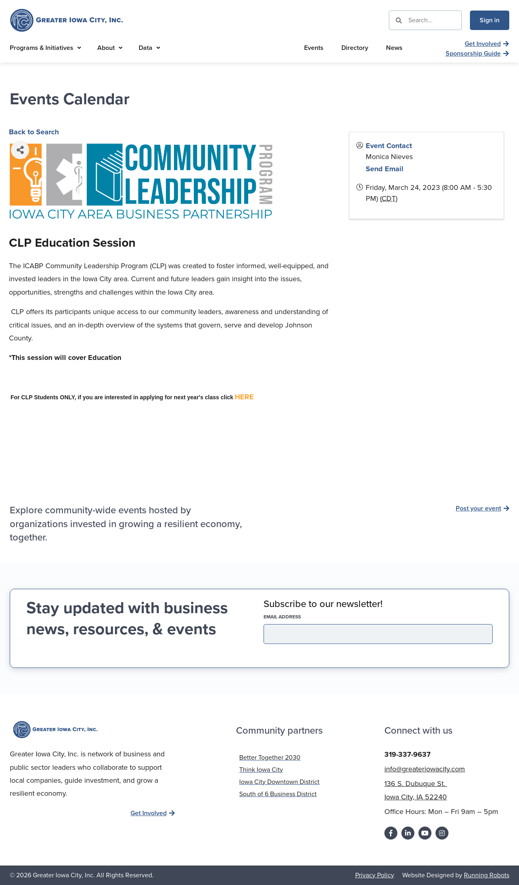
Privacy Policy (374, 874)
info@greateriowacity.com (424, 769)
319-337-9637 (407, 754)
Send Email (384, 169)
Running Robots (486, 874)
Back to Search (34, 132)
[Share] (20, 150)
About (109, 47)
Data (149, 47)
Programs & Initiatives (45, 47)
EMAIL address (296, 616)
